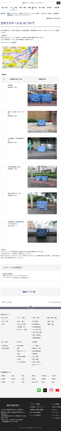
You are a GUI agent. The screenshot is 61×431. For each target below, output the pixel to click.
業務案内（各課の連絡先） (37, 409)
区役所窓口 (5, 345)
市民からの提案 (56, 407)
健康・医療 (51, 324)
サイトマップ (55, 412)
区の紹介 (19, 341)
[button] (30, 292)
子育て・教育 (35, 317)
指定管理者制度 (36, 351)
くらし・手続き (35, 13)
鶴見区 (54, 378)
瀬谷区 (34, 378)
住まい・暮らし (21, 321)
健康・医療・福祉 (52, 317)
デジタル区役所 (21, 362)
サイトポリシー (56, 415)
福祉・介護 (51, 321)
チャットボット (39, 2)
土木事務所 (56, 13)
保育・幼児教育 (36, 335)
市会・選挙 (35, 356)
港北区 (13, 378)
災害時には (10, 15)
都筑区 (44, 378)
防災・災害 (5, 321)
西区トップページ (24, 13)
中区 (13, 382)
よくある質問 (55, 404)
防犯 (3, 324)
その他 (19, 359)
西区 (23, 382)
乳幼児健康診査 (36, 326)
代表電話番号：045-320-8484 (10, 421)
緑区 (43, 382)
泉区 (23, 375)
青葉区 (3, 375)
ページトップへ (30, 307)
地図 (18, 353)
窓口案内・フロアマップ (36, 407)
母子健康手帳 (35, 324)
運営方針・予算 (36, 348)
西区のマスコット (22, 351)
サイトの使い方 (56, 418)
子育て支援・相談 (37, 332)
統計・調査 (35, 359)
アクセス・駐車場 (35, 404)
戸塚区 (3, 382)
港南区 (3, 378)
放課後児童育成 (36, 337)
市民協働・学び (21, 326)
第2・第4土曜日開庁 (35, 412)
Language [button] (32, 2)
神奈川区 (44, 375)
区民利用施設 (5, 348)
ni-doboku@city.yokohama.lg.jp (20, 277)
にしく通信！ (35, 345)
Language (54, 409)
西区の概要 (20, 345)
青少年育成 (35, 321)
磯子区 (34, 375)
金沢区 (54, 375)
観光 (18, 348)
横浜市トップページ (12, 13)
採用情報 (34, 353)
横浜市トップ (25, 2)
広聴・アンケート (37, 364)
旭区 (13, 375)
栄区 (23, 378)
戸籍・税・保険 (21, 324)
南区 (53, 382)
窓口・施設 (5, 341)
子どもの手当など (37, 329)
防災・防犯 (5, 317)
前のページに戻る (7, 302)
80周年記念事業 (21, 356)
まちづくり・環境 (46, 13)
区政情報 (34, 341)
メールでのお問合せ (35, 415)
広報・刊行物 (35, 362)
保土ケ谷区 (35, 382)
